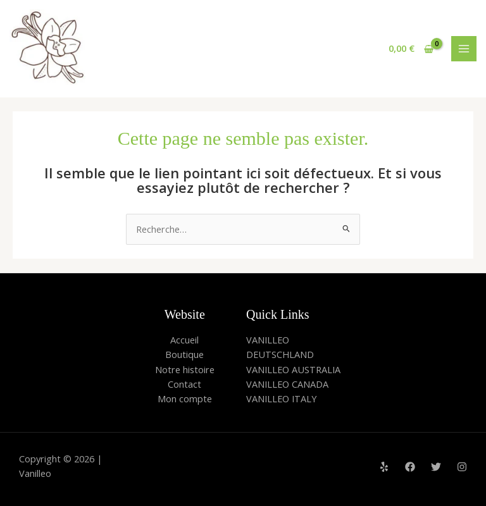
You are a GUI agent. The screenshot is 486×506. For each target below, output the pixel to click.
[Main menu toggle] (464, 48)
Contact (184, 384)
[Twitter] (436, 467)
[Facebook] (410, 467)
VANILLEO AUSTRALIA (293, 369)
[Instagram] (462, 467)
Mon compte (185, 398)
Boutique (184, 354)
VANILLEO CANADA (287, 384)
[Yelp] (384, 467)
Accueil (184, 339)
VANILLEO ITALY (281, 398)
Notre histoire (185, 369)
